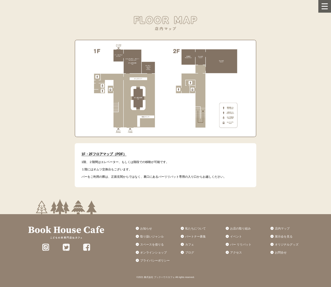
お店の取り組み (240, 228)
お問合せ (281, 252)
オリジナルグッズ (286, 244)
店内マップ (282, 228)
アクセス (236, 252)
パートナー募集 (195, 236)
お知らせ (146, 228)
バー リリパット (241, 244)
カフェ (189, 244)
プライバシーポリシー (155, 260)
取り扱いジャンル (152, 236)
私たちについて (195, 228)
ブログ (189, 252)
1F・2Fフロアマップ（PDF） (103, 154)
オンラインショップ (153, 252)
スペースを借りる (152, 244)
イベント (236, 236)
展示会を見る (284, 236)
